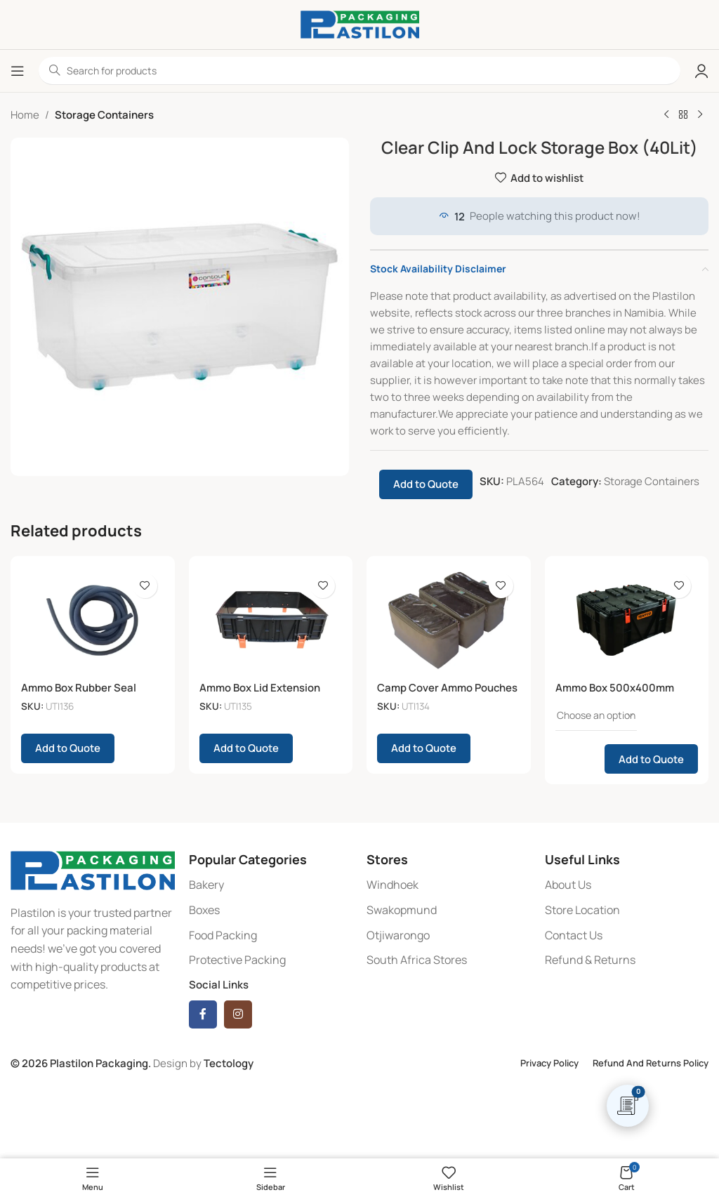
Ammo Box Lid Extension (259, 687)
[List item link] (271, 885)
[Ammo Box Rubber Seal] (92, 620)
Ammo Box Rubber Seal (78, 687)
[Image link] (93, 869)
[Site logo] (360, 23)
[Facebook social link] (203, 1014)
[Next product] (700, 115)
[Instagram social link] (238, 1014)
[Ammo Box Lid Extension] (271, 620)
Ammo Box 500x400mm (614, 687)
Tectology (228, 1063)
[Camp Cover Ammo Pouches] (448, 620)
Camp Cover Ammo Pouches (447, 687)
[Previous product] (666, 115)
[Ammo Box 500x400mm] (627, 620)
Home (25, 114)
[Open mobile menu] (18, 71)
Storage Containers (104, 114)
